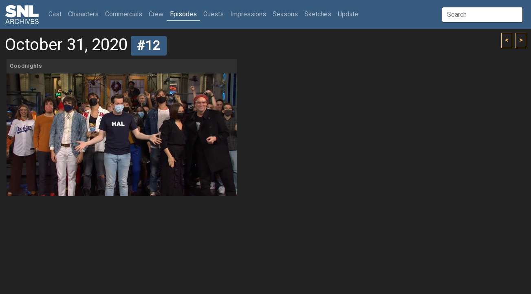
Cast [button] (56, 14)
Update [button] (348, 14)
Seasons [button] (285, 14)
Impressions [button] (248, 14)
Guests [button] (213, 14)
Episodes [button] (183, 14)
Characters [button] (83, 14)
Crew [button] (156, 14)
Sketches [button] (317, 14)
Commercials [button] (123, 14)
